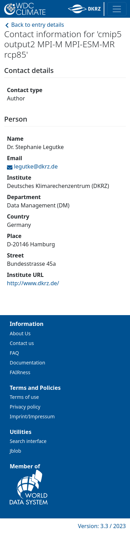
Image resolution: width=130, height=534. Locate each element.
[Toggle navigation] (117, 9)
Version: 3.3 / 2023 (102, 526)
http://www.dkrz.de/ (33, 283)
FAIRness (20, 372)
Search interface (28, 441)
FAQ (14, 353)
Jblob (15, 450)
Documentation (27, 362)
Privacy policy (25, 406)
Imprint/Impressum (32, 416)
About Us (20, 333)
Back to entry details (34, 24)
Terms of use (24, 397)
